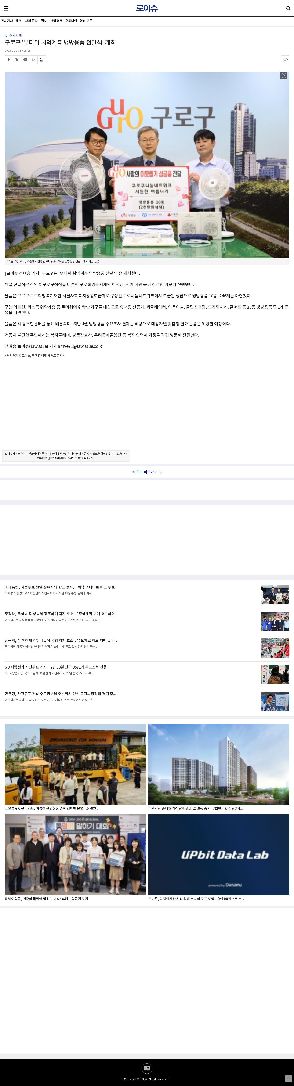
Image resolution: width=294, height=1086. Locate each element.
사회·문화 (31, 21)
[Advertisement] (147, 408)
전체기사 (7, 21)
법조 (19, 21)
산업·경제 (56, 21)
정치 (44, 21)
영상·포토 (86, 21)
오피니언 (71, 21)
